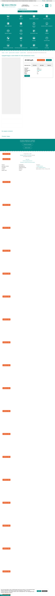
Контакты (26, 0)
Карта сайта (27, 159)
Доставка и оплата (18, 0)
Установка (23, 0)
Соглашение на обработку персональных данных (27, 162)
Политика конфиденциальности (27, 160)
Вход (44, 0)
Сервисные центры (22, 167)
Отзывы (3, 168)
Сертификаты (31, 0)
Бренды (12, 0)
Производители (22, 166)
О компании (4, 0)
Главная (3, 52)
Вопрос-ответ (4, 170)
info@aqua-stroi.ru (42, 167)
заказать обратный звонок (27, 11)
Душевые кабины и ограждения (14, 52)
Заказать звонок (27, 147)
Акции (7, 0)
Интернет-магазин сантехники (25, 155)
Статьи (35, 0)
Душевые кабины (23, 52)
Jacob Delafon (39, 70)
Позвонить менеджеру (27, 144)
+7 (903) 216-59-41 (22, 9)
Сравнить (27, 75)
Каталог (9, 0)
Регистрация (50, 0)
